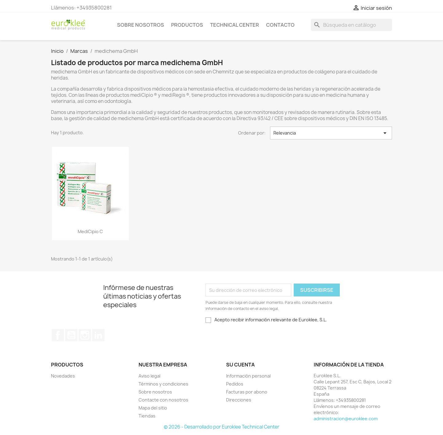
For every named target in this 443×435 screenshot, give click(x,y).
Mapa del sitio (153, 408)
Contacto (280, 25)
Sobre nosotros (140, 25)
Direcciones (238, 400)
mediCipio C (90, 231)
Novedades (63, 376)
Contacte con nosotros (163, 400)
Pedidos (234, 384)
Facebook (58, 335)
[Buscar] (351, 25)
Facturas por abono (246, 392)
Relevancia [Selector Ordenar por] (331, 133)
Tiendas (147, 416)
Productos (187, 25)
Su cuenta (240, 364)
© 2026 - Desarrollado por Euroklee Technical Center (221, 427)
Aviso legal (149, 376)
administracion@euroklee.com (346, 418)
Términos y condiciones (163, 384)
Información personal (248, 376)
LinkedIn (98, 335)
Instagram (85, 335)
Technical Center (234, 25)
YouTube (71, 335)
